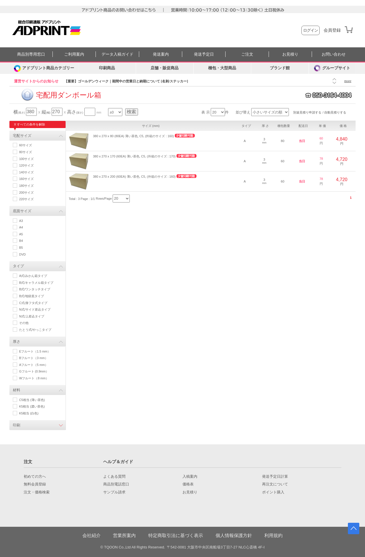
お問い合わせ (334, 54)
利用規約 (273, 535)
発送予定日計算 (275, 477)
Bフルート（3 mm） (33, 358)
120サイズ (26, 165)
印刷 (16, 425)
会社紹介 (91, 535)
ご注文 (247, 54)
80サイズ (25, 152)
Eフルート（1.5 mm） (34, 351)
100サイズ (26, 159)
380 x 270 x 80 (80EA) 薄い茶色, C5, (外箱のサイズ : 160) (133, 136)
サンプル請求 (114, 492)
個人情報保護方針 (234, 535)
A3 (21, 220)
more (347, 81)
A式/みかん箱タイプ (33, 276)
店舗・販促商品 (165, 68)
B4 (21, 240)
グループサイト (332, 68)
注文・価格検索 (37, 492)
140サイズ (26, 172)
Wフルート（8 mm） (34, 378)
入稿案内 (189, 477)
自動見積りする (335, 112)
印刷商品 (107, 68)
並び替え (243, 112)
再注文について (275, 484)
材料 (16, 390)
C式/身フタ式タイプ (33, 303)
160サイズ (26, 179)
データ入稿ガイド (117, 54)
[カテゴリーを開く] (44, 68)
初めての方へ (35, 477)
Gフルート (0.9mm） (34, 371)
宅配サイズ (22, 135)
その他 (24, 323)
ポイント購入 (273, 492)
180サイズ (26, 185)
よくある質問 (114, 477)
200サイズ (26, 192)
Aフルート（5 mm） (33, 364)
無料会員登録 (35, 484)
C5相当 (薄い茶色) (32, 400)
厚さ (16, 341)
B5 (21, 247)
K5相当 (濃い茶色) (32, 406)
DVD (22, 254)
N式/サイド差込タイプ (34, 309)
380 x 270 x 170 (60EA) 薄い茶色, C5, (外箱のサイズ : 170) (134, 156)
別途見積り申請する (307, 112)
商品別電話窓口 (116, 484)
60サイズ (25, 145)
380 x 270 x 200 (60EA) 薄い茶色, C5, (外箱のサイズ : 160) (134, 176)
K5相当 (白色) (28, 413)
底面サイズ (22, 211)
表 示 (205, 112)
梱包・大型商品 (222, 68)
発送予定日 (204, 54)
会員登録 (332, 30)
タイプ (18, 266)
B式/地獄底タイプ (31, 296)
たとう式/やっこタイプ (35, 329)
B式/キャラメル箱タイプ (36, 282)
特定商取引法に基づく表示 (175, 535)
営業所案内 (124, 535)
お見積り (290, 54)
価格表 (188, 484)
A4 (21, 227)
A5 (21, 234)
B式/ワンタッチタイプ (34, 289)
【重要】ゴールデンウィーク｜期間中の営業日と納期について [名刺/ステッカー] (126, 81)
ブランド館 (280, 68)
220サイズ (26, 199)
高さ (75, 112)
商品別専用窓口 (31, 54)
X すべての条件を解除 (29, 124)
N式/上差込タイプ (31, 316)
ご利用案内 (74, 54)
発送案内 (161, 54)
